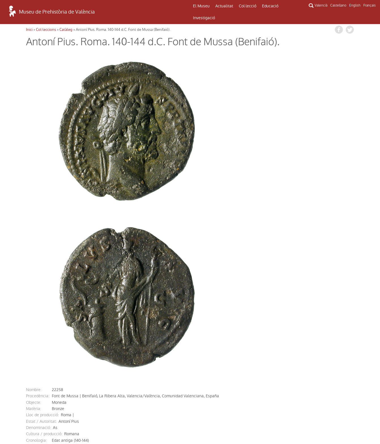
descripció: (36, 293)
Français (369, 5)
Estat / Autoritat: (41, 255)
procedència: (37, 230)
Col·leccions (46, 29)
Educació (270, 6)
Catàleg (65, 29)
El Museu (201, 6)
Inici (29, 29)
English (354, 5)
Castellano (338, 5)
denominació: (38, 261)
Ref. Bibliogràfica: (42, 318)
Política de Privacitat (64, 425)
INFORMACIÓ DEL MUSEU (315, 374)
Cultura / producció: (44, 268)
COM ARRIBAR (64, 371)
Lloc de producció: (42, 249)
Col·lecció (247, 6)
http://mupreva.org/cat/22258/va (86, 331)
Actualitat (224, 6)
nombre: (33, 223)
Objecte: (33, 236)
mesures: (34, 280)
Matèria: (33, 242)
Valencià (321, 5)
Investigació (204, 18)
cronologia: (36, 274)
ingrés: (32, 325)
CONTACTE (190, 373)
